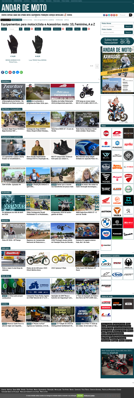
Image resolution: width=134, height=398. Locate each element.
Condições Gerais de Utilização (10, 392)
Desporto (5, 220)
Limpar (4, 29)
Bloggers (114, 341)
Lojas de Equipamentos (115, 333)
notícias (66, 20)
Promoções (45, 14)
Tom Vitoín (29, 390)
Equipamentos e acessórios (12, 137)
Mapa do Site (43, 392)
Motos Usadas (107, 324)
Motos (29, 14)
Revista (69, 14)
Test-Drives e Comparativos (12, 109)
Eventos (4, 14)
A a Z (27, 29)
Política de (89, 395)
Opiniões (5, 165)
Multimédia (6, 193)
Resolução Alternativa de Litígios (29, 392)
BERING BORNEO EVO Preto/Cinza (13, 61)
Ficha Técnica (85, 390)
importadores (59, 20)
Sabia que (6, 248)
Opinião (23, 14)
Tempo (69, 29)
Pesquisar (128, 26)
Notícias (10, 14)
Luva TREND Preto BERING (37, 60)
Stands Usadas (107, 331)
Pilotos (121, 341)
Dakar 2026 (16, 14)
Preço (77, 29)
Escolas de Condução (118, 338)
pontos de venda (27, 20)
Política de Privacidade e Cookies (111, 390)
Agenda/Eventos (119, 324)
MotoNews (6, 81)
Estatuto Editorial (95, 390)
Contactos (78, 390)
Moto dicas (6, 276)
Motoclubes (59, 14)
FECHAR (80, 395)
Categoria (47, 29)
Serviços (52, 14)
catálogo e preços (17, 20)
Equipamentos (35, 14)
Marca (38, 29)
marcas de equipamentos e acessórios (44, 20)
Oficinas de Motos (119, 331)
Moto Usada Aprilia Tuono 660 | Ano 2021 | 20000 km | (117, 362)
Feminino (57, 29)
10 (84, 29)
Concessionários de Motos (123, 329)
